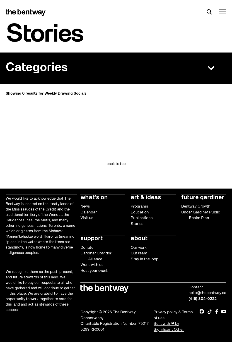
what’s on (94, 197)
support (91, 238)
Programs (139, 206)
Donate (86, 247)
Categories (37, 68)
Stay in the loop (144, 259)
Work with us (92, 265)
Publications (142, 218)
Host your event (94, 271)
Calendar (88, 212)
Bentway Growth (195, 206)
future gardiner (202, 197)
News (85, 206)
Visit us (86, 218)
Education (140, 212)
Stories (137, 224)
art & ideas (146, 197)
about (139, 238)
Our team (139, 253)
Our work (139, 247)
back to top (116, 164)
